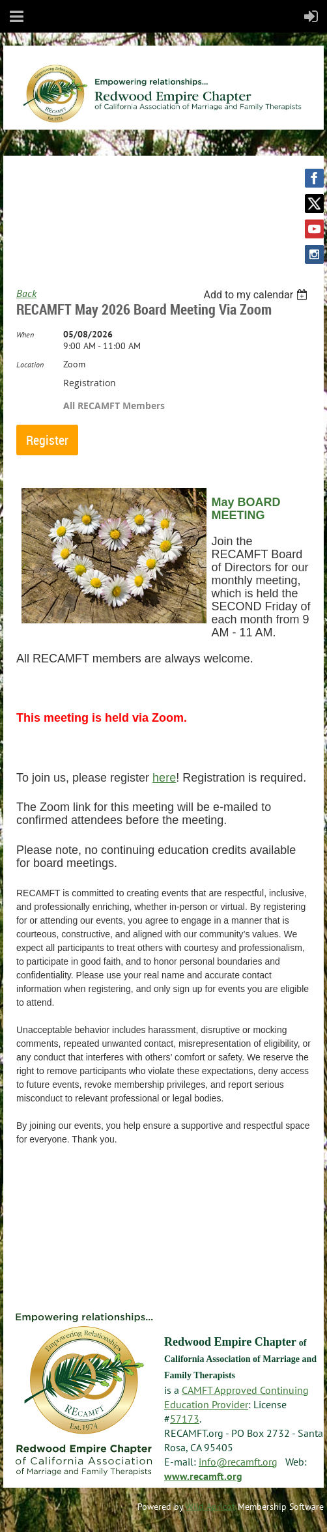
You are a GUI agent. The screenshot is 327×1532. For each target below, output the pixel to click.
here (164, 777)
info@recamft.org (238, 1461)
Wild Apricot (210, 1506)
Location (30, 364)
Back (26, 293)
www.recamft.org (203, 1475)
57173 (184, 1418)
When (25, 334)
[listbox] (257, 295)
